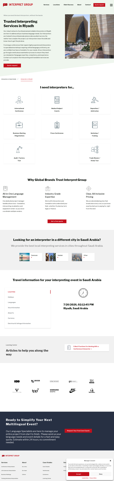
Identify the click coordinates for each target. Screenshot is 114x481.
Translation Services (6, 466)
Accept (78, 474)
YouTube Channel (68, 442)
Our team (24, 446)
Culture (24, 450)
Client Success (66, 5)
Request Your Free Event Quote (78, 406)
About (77, 5)
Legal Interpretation (6, 458)
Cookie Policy (85, 478)
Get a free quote (57, 197)
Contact (86, 5)
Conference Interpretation (8, 442)
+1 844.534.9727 (101, 447)
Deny (100, 474)
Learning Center (47, 454)
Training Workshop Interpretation (9, 454)
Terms (53, 473)
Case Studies (46, 442)
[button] (110, 461)
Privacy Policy (93, 478)
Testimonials (46, 446)
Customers (45, 450)
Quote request (98, 5)
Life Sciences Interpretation (8, 446)
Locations (53, 5)
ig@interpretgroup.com (94, 451)
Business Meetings (6, 450)
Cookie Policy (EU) (63, 473)
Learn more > (31, 477)
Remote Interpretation (7, 462)
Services (43, 5)
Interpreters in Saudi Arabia (8, 79)
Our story (24, 442)
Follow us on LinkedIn (69, 446)
